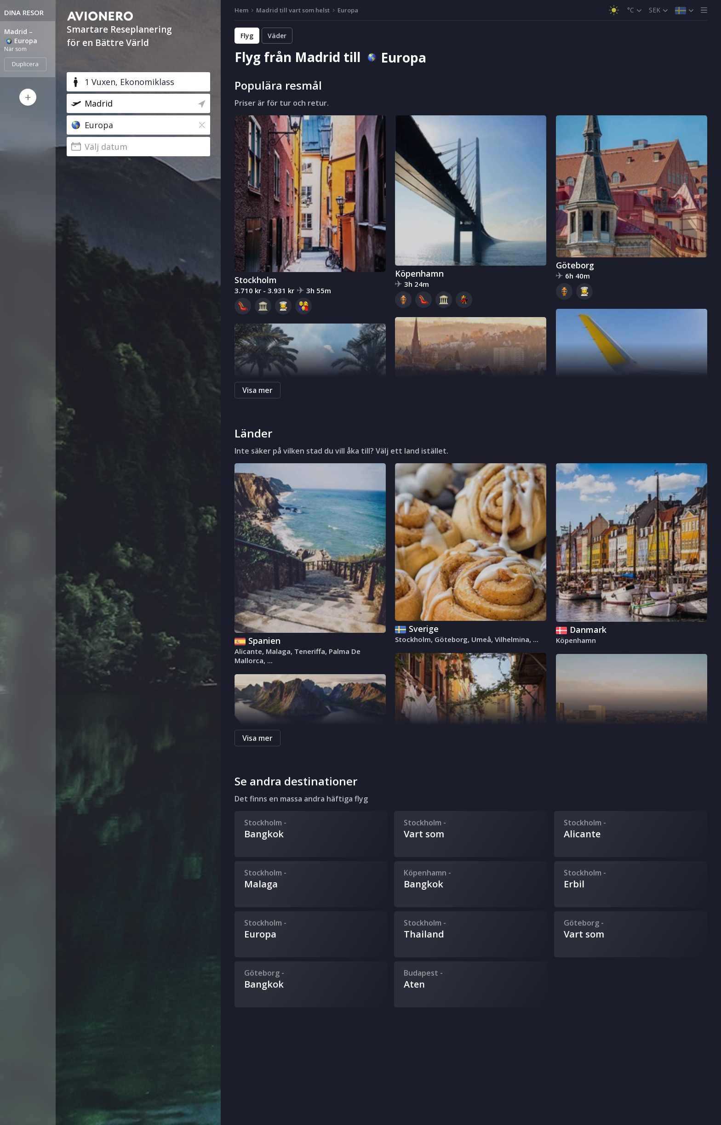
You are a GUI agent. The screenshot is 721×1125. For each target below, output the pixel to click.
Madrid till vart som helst (293, 10)
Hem (241, 10)
